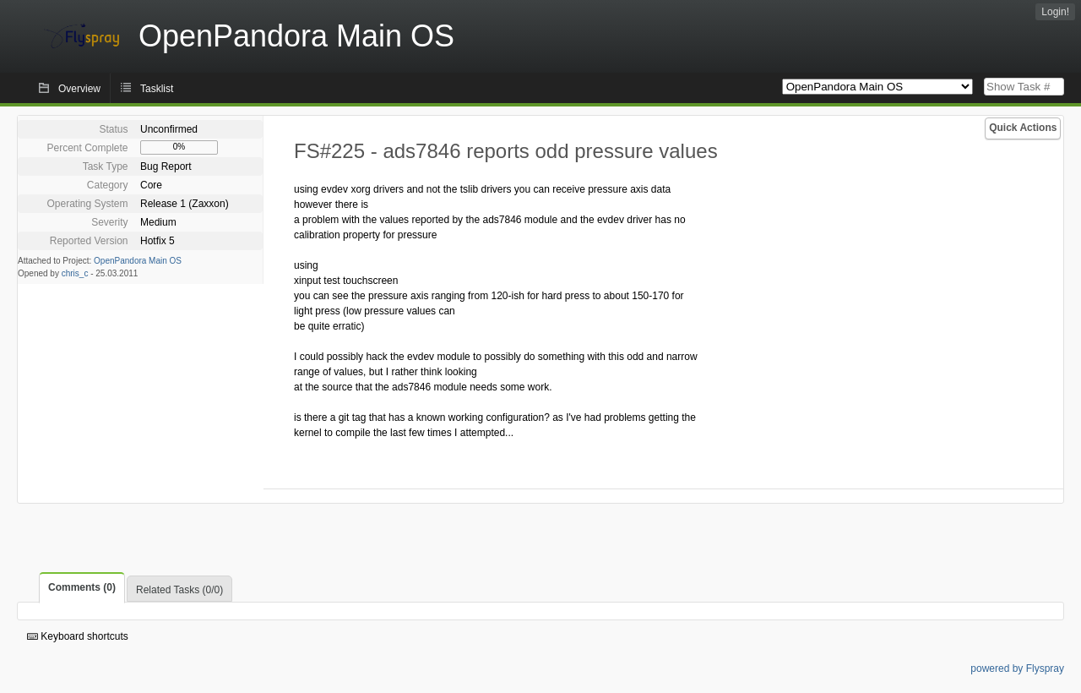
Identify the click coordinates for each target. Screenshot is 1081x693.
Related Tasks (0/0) (179, 590)
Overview (79, 89)
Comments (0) (82, 587)
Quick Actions (1023, 128)
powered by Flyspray (1017, 668)
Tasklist (156, 89)
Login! (1055, 12)
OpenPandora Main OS (138, 260)
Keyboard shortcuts (77, 636)
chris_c (75, 273)
